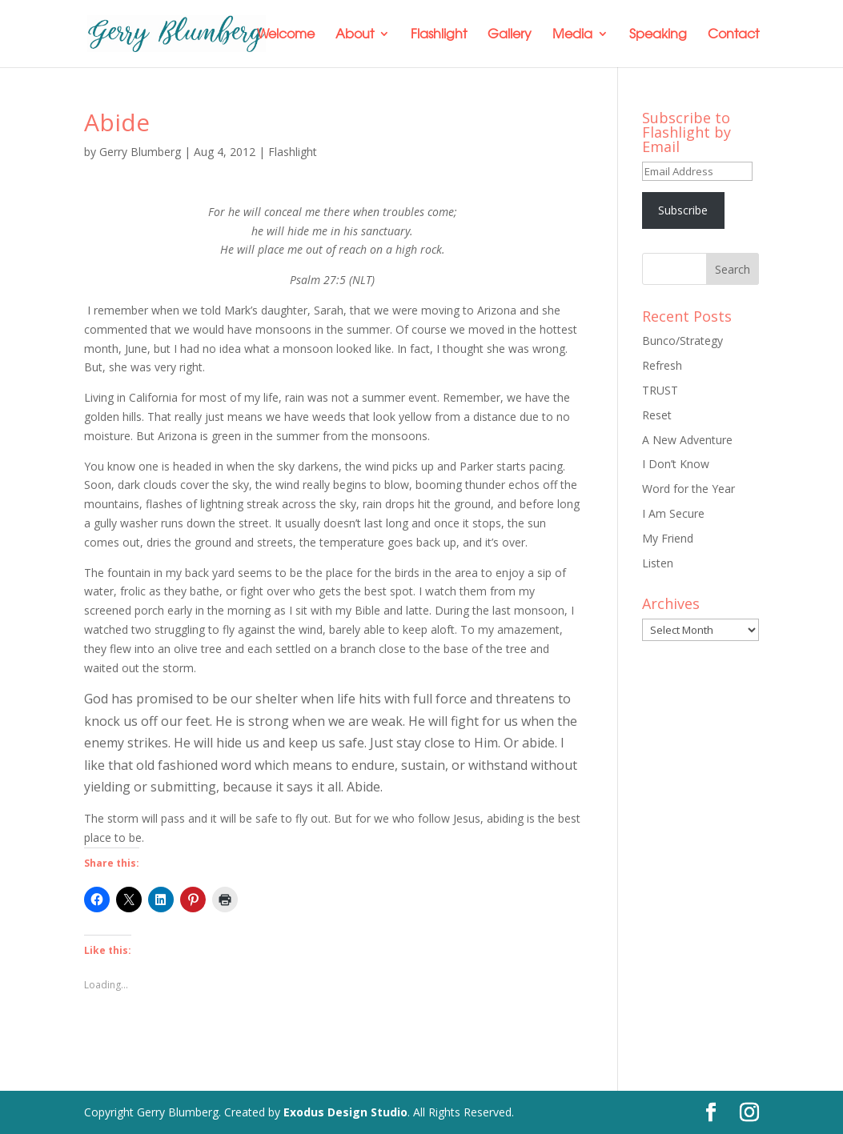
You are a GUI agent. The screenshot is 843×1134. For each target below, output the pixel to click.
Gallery (510, 35)
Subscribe (683, 210)
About (354, 35)
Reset (657, 415)
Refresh (662, 365)
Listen (657, 563)
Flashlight (439, 35)
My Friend (667, 538)
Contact (733, 35)
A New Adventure (687, 439)
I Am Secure (673, 513)
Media (572, 35)
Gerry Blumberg (140, 151)
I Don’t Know (675, 463)
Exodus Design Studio (345, 1112)
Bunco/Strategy (682, 340)
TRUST (660, 390)
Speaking (658, 35)
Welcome (286, 35)
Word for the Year (688, 488)
